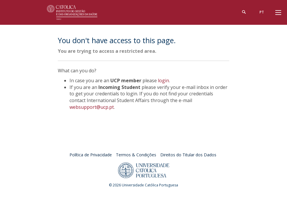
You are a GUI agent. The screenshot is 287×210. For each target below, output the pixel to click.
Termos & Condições (136, 155)
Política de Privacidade (90, 155)
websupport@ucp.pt (91, 107)
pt (262, 12)
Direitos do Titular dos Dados (188, 155)
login (163, 80)
